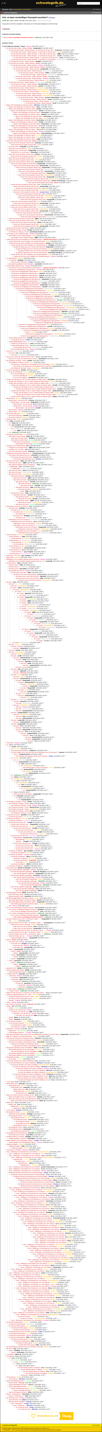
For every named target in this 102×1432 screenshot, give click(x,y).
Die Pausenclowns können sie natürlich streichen (23, 1331)
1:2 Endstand (12, 260)
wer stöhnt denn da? (12, 1398)
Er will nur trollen (13, 146)
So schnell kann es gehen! (14, 1021)
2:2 (17, 1365)
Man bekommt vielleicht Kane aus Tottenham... (22, 464)
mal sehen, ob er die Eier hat (17, 1010)
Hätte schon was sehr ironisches (20, 924)
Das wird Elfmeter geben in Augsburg (29, 1367)
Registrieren (98, 9)
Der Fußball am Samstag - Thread (14, 46)
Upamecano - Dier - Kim (13, 555)
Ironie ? (16, 754)
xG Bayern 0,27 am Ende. (16, 449)
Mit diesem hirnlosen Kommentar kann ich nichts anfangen (26, 1172)
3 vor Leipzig (10, 1081)
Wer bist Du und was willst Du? (18, 148)
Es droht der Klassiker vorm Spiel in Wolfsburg (19, 1061)
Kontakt (21, 1430)
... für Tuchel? (13, 587)
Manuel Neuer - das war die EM (18, 400)
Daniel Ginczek (13, 1382)
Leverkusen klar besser (13, 815)
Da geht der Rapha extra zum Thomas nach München (29, 247)
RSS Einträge (6, 1430)
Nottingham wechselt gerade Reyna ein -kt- (18, 453)
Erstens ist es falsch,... (24, 1316)
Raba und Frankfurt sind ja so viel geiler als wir (19, 1095)
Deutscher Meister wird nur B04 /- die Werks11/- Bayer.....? (23, 919)
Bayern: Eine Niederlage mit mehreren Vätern (19, 105)
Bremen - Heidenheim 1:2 (16, 1396)
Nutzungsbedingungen (36, 1430)
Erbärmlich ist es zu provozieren (18, 150)
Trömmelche (10, 743)
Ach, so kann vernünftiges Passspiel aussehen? (20, 907)
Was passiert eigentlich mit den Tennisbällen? (19, 1047)
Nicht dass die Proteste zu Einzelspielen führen (20, 1038)
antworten (6, 29)
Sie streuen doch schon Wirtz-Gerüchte (25, 574)
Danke (27, 332)
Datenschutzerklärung (47, 1430)
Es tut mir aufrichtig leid (13, 370)
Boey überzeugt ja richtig (13, 892)
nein (10, 905)
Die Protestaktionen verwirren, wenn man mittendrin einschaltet (24, 1346)
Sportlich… (19, 841)
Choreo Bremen (11, 1377)
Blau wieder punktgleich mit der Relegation (21, 264)
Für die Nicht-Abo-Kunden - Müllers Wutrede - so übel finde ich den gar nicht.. (31, 50)
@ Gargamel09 (47, 20)
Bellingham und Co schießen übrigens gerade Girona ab (22, 559)
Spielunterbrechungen (12, 1057)
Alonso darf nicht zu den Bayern (23, 794)
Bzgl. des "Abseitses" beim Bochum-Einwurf (19, 1036)
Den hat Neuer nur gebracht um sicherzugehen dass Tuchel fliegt (30, 364)
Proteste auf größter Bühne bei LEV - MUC (18, 994)
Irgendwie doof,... (19, 1159)
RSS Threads (15, 1430)
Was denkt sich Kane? (12, 461)
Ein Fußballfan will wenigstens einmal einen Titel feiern (32, 756)
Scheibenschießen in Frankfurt (15, 1136)
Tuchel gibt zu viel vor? (18, 339)
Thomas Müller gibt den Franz (15, 266)
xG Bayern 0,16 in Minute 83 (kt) (15, 445)
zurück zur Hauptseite (10, 12)
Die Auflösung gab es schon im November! (35, 767)
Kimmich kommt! (11, 563)
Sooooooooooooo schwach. (17, 1134)
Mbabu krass (10, 1102)
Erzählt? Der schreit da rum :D (20, 343)
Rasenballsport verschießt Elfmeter (16, 1133)
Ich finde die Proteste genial (14, 1322)
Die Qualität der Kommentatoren (20, 1131)
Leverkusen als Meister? (13, 818)
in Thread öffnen (97, 12)
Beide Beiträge (18, 837)
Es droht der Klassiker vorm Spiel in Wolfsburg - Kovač (29, 1074)
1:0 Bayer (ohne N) (11, 974)
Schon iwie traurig (11, 868)
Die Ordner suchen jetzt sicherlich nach (20, 998)
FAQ (10, 9)
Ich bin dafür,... (13, 1059)
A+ (5, 3)
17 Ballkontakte (13, 466)
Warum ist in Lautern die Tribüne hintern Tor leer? (20, 356)
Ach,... (10, 921)
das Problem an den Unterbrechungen (17, 233)
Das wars (9, 582)
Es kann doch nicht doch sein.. (17, 822)
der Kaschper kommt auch (16, 570)
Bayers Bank (10, 557)
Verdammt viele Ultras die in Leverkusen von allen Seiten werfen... (25, 992)
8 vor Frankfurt (10, 1110)
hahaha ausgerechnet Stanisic (15, 970)
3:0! (7, 421)
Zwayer (8, 1006)
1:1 (10, 1358)
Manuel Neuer (10, 398)
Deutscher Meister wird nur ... (17, 936)
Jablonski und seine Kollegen (17, 1114)
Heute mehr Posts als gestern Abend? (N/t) (18, 141)
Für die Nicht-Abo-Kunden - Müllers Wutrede (19, 48)
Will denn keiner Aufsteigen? (17, 1401)
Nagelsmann (10, 1028)
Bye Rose (9, 1348)
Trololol (13, 955)
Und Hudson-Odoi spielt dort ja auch (19, 455)
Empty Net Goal (11, 419)
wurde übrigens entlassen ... (17, 1032)
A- (2, 3)
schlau (8, 1002)
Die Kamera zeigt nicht (13, 413)
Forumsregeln (57, 1430)
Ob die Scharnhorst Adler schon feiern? (17, 228)
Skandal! (11, 1000)
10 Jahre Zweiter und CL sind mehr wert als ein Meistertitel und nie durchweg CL (34, 752)
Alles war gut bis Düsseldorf (19, 262)
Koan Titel (9, 351)
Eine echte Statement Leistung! (18, 451)
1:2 (12, 1360)
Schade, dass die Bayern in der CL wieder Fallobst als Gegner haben (26, 379)
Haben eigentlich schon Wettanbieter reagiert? (19, 1140)
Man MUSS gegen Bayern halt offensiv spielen (19, 898)
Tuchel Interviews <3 (12, 534)
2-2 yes (16, 1362)
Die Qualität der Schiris (13, 1112)
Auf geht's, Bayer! (11, 989)
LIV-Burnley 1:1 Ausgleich (13, 1150)
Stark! (22, 491)
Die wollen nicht (13, 508)
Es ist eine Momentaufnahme (19, 750)
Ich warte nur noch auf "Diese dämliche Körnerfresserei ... (25, 267)
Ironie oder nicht (13, 941)
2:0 (7, 744)
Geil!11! (8, 939)
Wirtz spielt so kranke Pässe (14, 434)
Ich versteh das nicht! (22, 1407)
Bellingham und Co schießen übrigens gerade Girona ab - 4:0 (26, 561)
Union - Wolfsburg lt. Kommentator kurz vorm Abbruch (22, 1152)
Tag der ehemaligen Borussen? (15, 1381)
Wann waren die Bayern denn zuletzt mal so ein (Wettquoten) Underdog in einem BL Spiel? (32, 1034)
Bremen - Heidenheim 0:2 (13, 1394)
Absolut (11, 1350)
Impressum (27, 1430)
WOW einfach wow (11, 1083)
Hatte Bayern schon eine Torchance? (17, 506)
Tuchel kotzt (12, 975)
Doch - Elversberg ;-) (17, 1403)
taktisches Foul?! (11, 968)
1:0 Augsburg (10, 1354)
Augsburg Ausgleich (12, 1144)
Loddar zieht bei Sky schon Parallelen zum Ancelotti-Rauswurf (24, 239)
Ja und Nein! (19, 862)
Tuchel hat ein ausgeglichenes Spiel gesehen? (22, 269)
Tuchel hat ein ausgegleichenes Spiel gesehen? (25, 285)
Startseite (5, 9)
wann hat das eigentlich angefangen (19, 869)
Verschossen (24, 1375)
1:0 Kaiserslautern (11, 258)
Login (94, 9)
